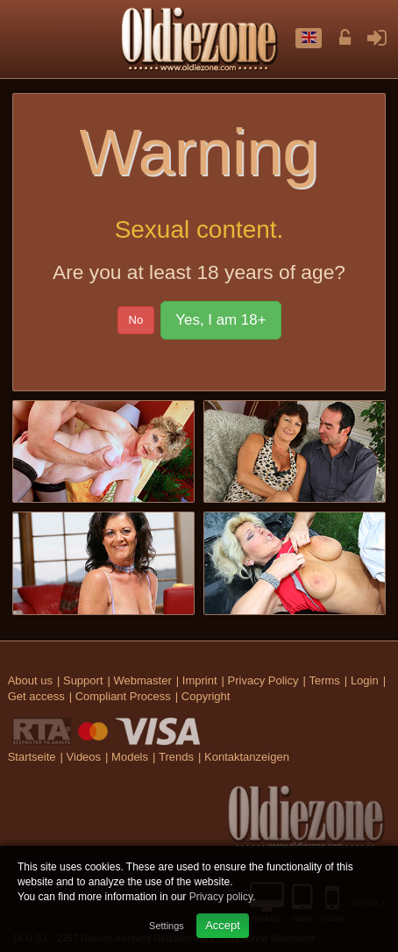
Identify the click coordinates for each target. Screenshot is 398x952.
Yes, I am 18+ (220, 319)
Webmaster (143, 680)
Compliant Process (123, 696)
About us (30, 680)
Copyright (206, 696)
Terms (324, 680)
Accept (222, 925)
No (136, 319)
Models (129, 756)
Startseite (32, 756)
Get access (36, 696)
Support (83, 680)
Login (365, 680)
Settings (166, 925)
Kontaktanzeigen (246, 756)
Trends (176, 756)
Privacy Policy (263, 680)
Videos (84, 756)
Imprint (199, 680)
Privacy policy (220, 897)
